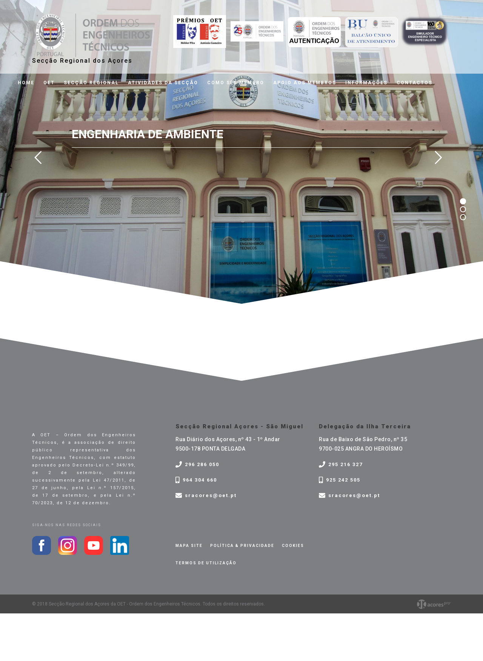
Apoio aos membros (304, 82)
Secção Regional (91, 82)
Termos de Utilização (206, 563)
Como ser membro (235, 82)
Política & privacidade (242, 546)
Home (26, 82)
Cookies (293, 546)
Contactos (414, 82)
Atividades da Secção (163, 82)
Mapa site (189, 546)
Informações (366, 82)
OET (49, 82)
